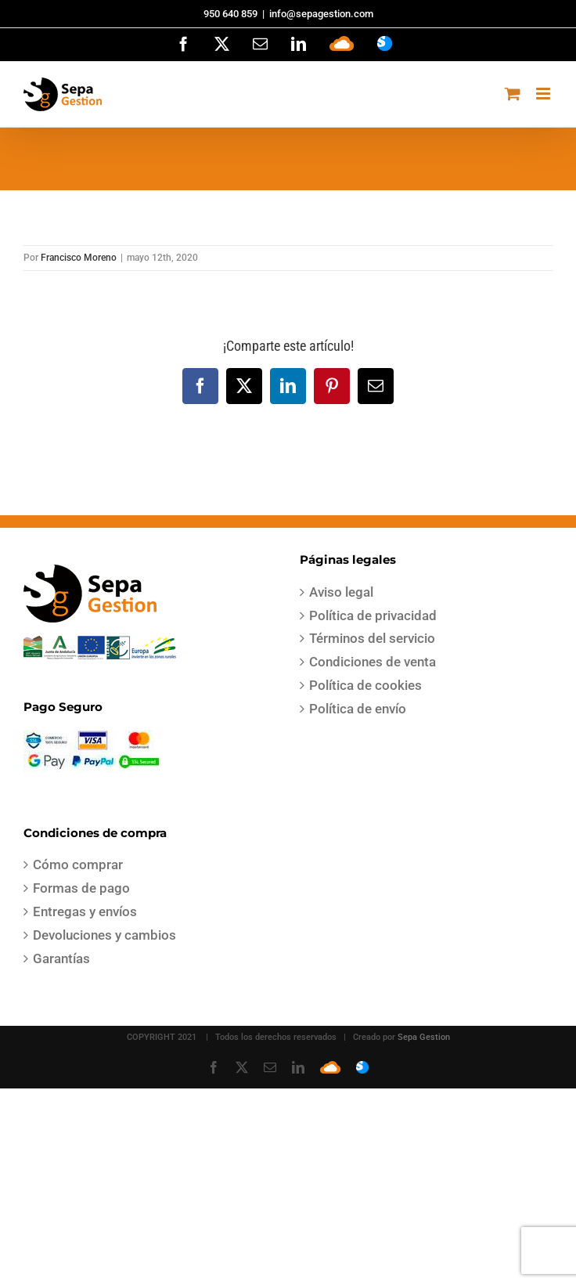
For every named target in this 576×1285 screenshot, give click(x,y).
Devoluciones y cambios (104, 935)
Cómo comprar (78, 864)
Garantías (61, 958)
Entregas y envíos (85, 911)
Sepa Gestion (424, 1037)
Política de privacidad (373, 615)
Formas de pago (81, 888)
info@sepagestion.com (321, 14)
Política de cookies (365, 685)
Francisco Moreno (79, 257)
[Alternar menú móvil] (544, 93)
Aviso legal (341, 592)
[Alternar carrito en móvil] (512, 93)
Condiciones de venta (372, 662)
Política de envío (357, 708)
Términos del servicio (372, 638)
